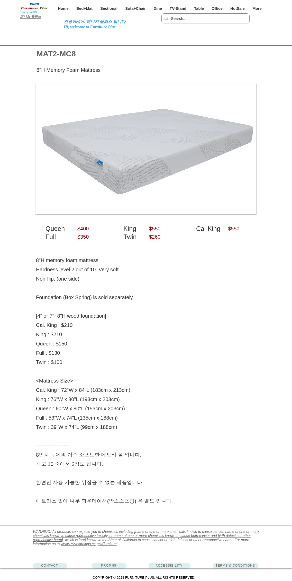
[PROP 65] (108, 565)
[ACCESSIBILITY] (169, 565)
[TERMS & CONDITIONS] (235, 565)
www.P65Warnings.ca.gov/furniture (89, 544)
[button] (84, 8)
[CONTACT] (49, 565)
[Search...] (205, 18)
